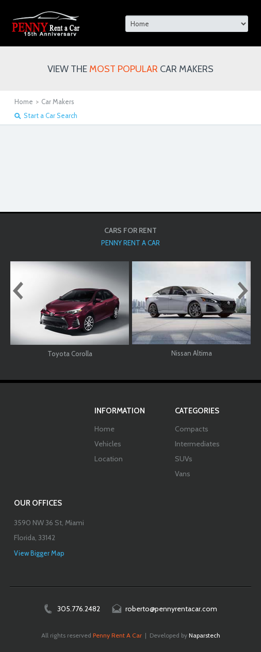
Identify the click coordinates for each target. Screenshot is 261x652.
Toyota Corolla (69, 353)
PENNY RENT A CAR (130, 243)
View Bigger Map (39, 553)
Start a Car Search (50, 115)
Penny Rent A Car (117, 635)
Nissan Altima (191, 353)
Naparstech (204, 635)
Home (23, 101)
